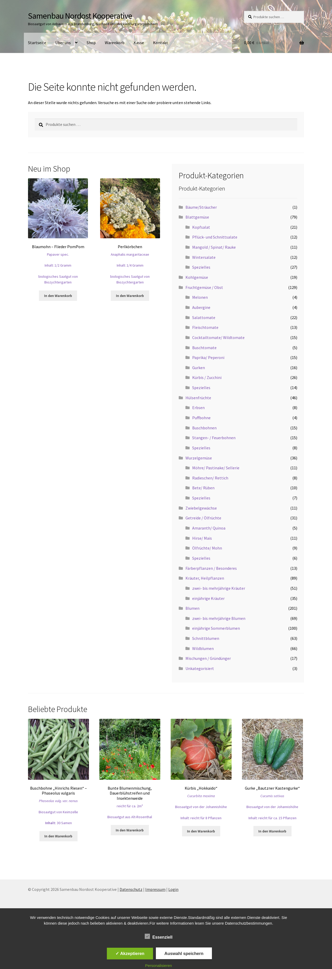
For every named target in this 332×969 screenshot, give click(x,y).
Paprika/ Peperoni (208, 357)
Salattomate (203, 317)
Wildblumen (203, 648)
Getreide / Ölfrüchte (203, 517)
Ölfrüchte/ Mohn (207, 548)
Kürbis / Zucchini (207, 377)
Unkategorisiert (199, 668)
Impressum (155, 889)
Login (173, 889)
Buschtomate (204, 347)
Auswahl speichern (183, 953)
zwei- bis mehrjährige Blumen (218, 618)
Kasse (139, 42)
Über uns (63, 42)
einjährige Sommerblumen (216, 628)
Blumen (192, 608)
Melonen (200, 297)
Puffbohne (201, 417)
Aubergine (201, 307)
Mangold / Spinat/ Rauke (214, 247)
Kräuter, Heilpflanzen (204, 578)
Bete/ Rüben (203, 487)
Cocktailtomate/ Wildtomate (218, 337)
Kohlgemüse (196, 277)
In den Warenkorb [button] (58, 295)
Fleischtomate (205, 327)
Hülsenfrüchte (198, 397)
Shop (91, 42)
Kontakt (160, 42)
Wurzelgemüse (198, 457)
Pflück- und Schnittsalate (214, 237)
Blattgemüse (197, 217)
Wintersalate (204, 257)
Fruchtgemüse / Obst (204, 287)
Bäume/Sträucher (201, 207)
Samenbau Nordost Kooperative (80, 16)
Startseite (37, 42)
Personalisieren (158, 965)
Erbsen (198, 407)
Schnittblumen (205, 638)
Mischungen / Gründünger (208, 658)
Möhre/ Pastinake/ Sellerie (215, 467)
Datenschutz (131, 889)
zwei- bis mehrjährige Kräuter (218, 588)
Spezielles (201, 267)
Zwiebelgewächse (201, 508)
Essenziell (158, 936)
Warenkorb (115, 42)
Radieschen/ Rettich (210, 477)
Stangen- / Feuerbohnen (214, 437)
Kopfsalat (201, 227)
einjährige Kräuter (208, 598)
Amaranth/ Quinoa (208, 528)
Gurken (198, 367)
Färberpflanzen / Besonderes (211, 568)
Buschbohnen (204, 427)
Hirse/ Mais (202, 538)
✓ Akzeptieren (129, 953)
